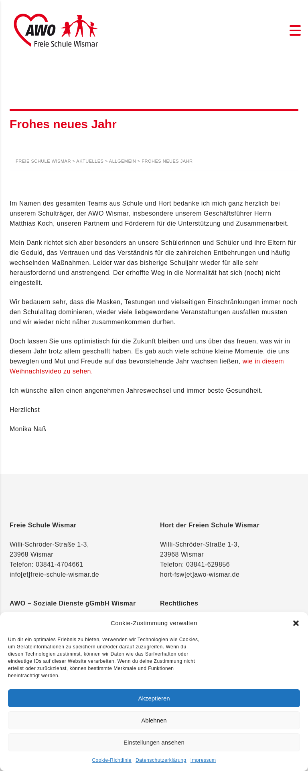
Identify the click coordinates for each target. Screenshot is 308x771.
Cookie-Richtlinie (112, 760)
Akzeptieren (154, 698)
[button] (296, 623)
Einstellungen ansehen (154, 742)
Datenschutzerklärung (161, 760)
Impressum (203, 760)
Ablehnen (153, 720)
